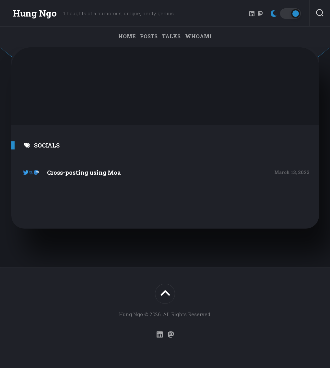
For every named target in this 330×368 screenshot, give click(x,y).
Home (127, 36)
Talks (171, 36)
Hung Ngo (34, 13)
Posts (149, 36)
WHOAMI (198, 36)
